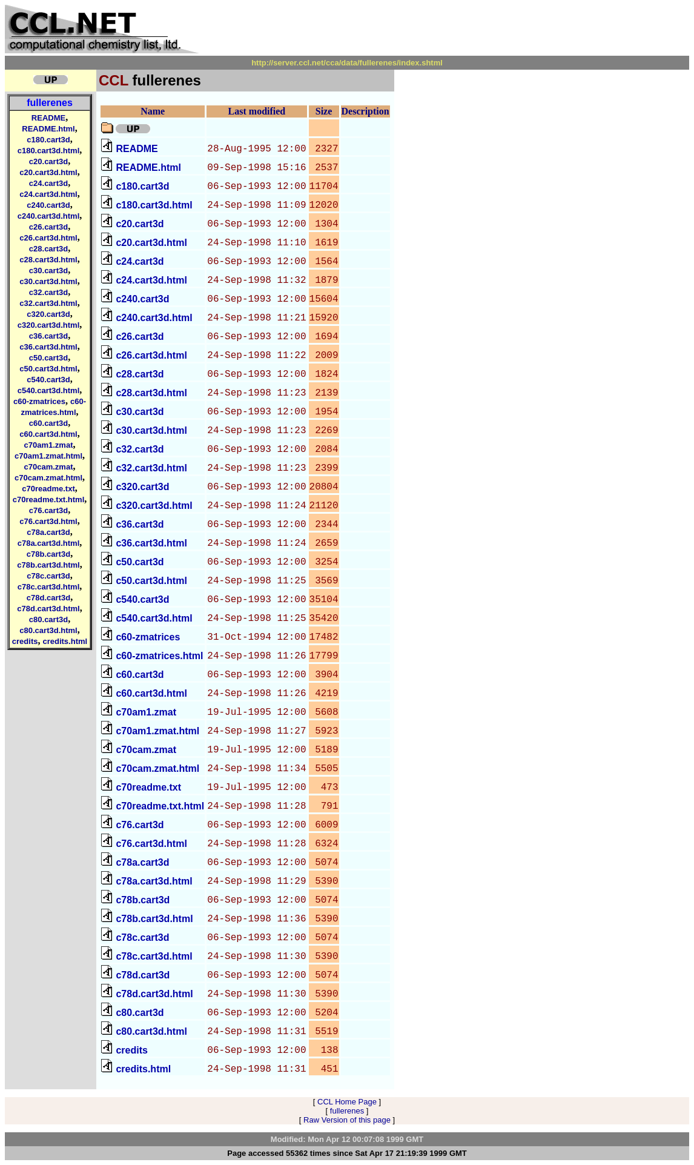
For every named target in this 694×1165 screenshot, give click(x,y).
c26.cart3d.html (48, 237)
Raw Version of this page (347, 1119)
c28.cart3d (48, 248)
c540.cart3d (48, 379)
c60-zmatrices (39, 401)
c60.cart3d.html (48, 434)
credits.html (64, 641)
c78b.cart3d (48, 554)
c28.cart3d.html (48, 259)
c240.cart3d (48, 205)
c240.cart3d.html (49, 216)
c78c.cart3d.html (49, 586)
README (48, 117)
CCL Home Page (347, 1101)
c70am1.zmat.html (48, 455)
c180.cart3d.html (49, 150)
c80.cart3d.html (48, 630)
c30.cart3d (48, 270)
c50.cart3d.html (48, 368)
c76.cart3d (48, 510)
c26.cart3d (48, 226)
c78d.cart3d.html (48, 608)
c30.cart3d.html (48, 281)
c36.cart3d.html (48, 346)
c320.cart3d (48, 314)
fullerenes (50, 103)
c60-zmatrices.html (159, 656)
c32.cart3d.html (48, 303)
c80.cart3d (48, 619)
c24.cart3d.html (48, 194)
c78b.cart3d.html (48, 564)
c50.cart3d (48, 357)
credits (25, 641)
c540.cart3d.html (49, 390)
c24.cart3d (48, 183)
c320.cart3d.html (49, 325)
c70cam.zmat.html (48, 477)
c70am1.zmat (48, 445)
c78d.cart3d (48, 597)
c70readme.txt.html (49, 499)
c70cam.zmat (48, 466)
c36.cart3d (48, 335)
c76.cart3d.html (48, 521)
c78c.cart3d (48, 575)
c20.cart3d (48, 161)
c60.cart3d (48, 423)
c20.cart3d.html (48, 172)
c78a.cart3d (48, 532)
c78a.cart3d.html (49, 543)
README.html (48, 128)
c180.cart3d (48, 139)
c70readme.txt (48, 488)
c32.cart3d (48, 292)
